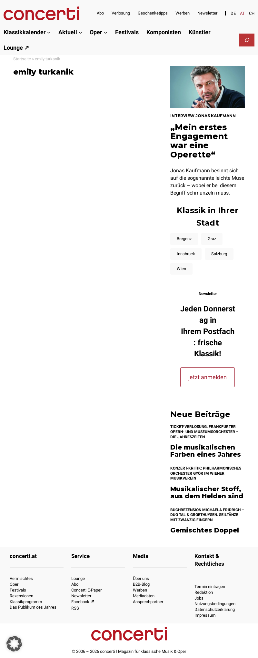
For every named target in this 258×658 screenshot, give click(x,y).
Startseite (22, 58)
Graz (212, 238)
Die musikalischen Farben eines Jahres (205, 451)
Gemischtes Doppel (204, 530)
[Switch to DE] (233, 13)
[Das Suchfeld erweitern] (247, 40)
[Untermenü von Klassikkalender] (49, 32)
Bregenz (184, 238)
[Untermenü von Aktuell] (80, 32)
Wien (181, 268)
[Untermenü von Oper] (105, 32)
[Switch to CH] (251, 13)
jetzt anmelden (207, 377)
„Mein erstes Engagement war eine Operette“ (199, 141)
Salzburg (219, 253)
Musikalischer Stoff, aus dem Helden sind (206, 492)
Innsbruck (186, 253)
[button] (14, 644)
